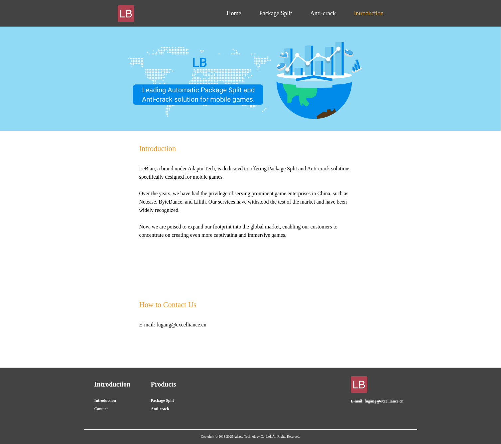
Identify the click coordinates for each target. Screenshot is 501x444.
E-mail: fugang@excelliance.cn (377, 401)
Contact (101, 408)
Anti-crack (323, 13)
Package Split (275, 13)
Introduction (369, 13)
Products (163, 384)
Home (234, 13)
